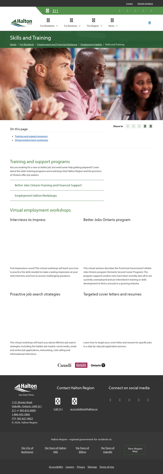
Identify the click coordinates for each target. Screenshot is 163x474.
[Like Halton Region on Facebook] (127, 10)
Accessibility (56, 466)
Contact (129, 3)
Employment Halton (91, 44)
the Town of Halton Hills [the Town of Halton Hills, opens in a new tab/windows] (55, 450)
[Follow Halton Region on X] (119, 10)
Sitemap (92, 466)
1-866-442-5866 (21, 414)
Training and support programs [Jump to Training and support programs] (31, 136)
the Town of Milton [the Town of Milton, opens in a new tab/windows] (82, 450)
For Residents (27, 44)
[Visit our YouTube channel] (143, 10)
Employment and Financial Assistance (57, 44)
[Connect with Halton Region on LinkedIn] (135, 10)
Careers (70, 466)
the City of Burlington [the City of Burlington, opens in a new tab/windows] (27, 450)
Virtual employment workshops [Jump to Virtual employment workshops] (31, 140)
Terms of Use (106, 466)
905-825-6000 (28, 410)
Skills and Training (114, 44)
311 (14, 410)
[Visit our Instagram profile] (151, 10)
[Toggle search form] (149, 22)
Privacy (81, 466)
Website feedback (145, 3)
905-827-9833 (25, 418)
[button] (49, 23)
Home (13, 44)
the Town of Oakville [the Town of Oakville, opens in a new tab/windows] (107, 450)
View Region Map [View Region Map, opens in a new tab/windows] (135, 450)
